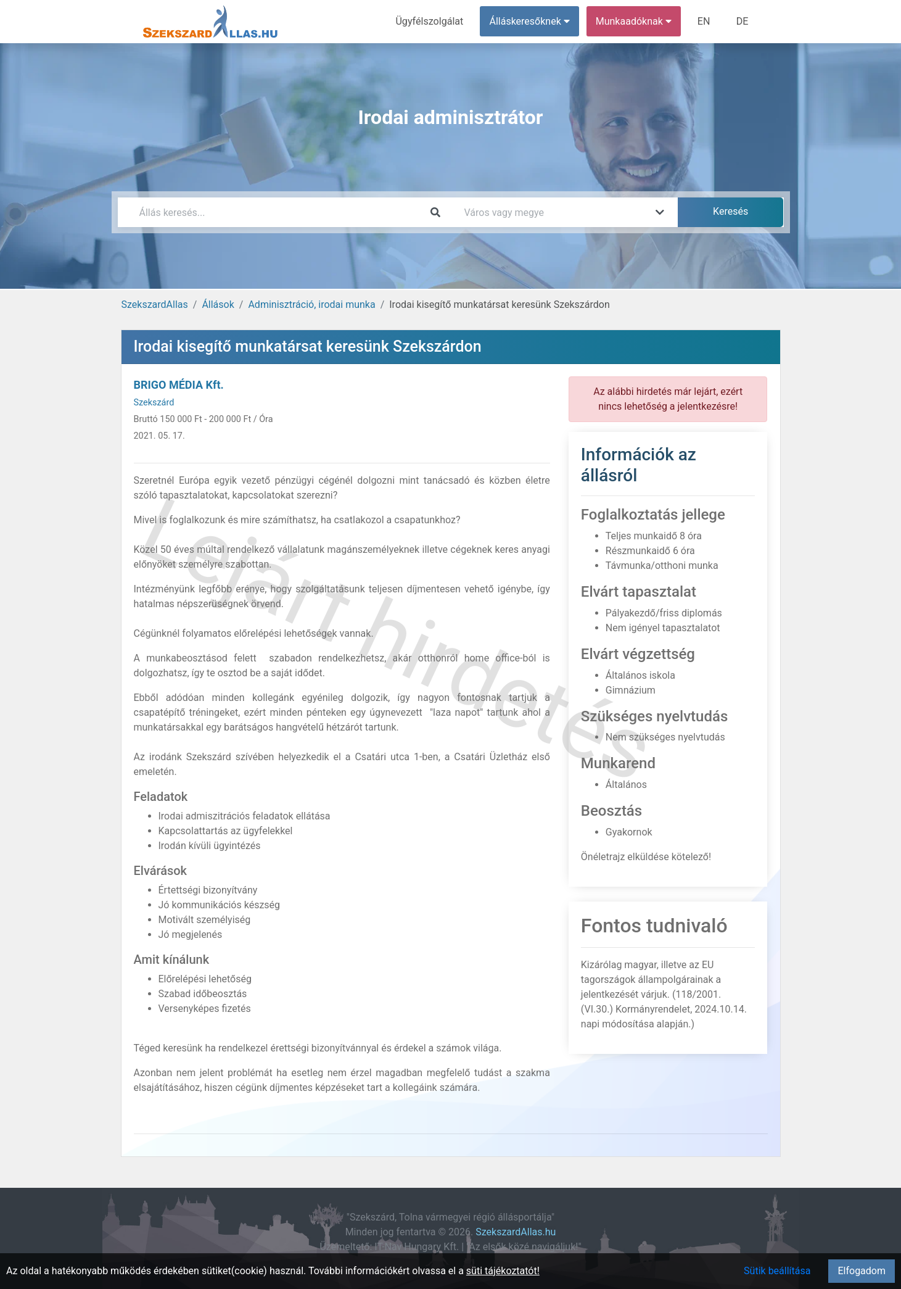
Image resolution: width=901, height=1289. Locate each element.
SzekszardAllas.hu (515, 1232)
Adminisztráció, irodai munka (311, 304)
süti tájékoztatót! (503, 1271)
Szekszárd (154, 402)
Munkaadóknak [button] (634, 21)
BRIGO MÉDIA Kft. (179, 384)
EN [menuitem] (703, 21)
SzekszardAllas (154, 304)
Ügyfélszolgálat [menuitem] (430, 21)
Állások (218, 304)
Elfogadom (861, 1271)
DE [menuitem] (742, 21)
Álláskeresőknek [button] (530, 21)
